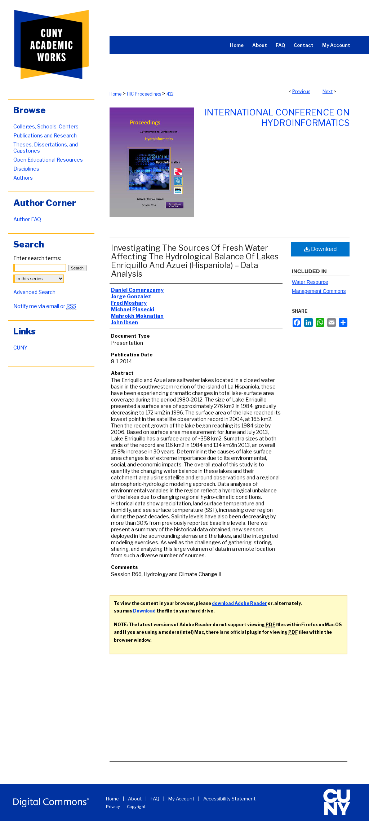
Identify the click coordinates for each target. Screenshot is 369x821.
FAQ (155, 799)
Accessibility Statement (229, 799)
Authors (23, 178)
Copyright (136, 806)
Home (115, 94)
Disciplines (26, 169)
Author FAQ (27, 219)
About (135, 799)
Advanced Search (34, 292)
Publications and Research (45, 135)
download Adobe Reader (239, 603)
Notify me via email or (44, 306)
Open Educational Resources (48, 160)
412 (170, 94)
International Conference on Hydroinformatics (277, 117)
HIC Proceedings (144, 94)
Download (320, 249)
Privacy (113, 806)
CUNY (20, 347)
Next (328, 91)
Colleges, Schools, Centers (46, 126)
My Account (181, 799)
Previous (301, 91)
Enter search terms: (37, 258)
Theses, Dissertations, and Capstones (45, 147)
